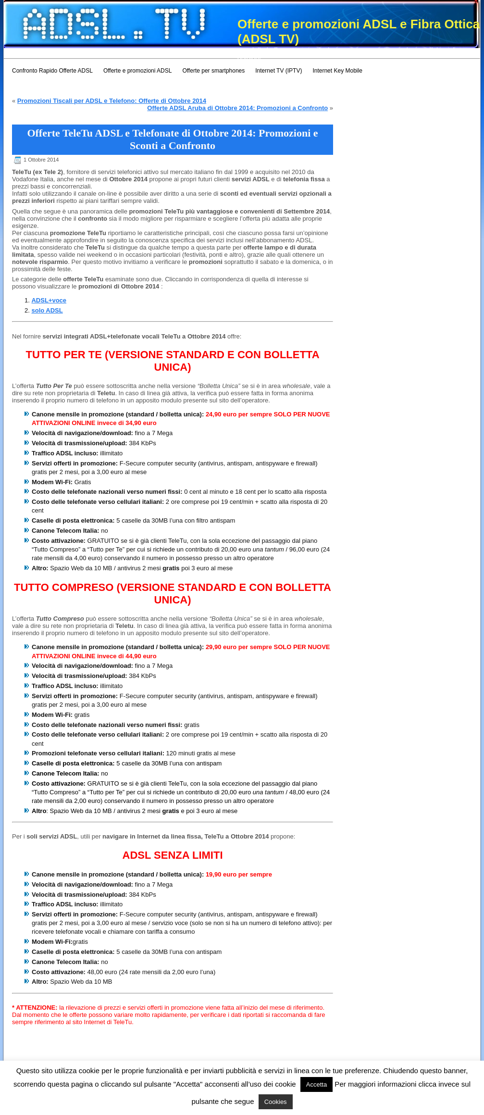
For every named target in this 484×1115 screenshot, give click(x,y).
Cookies (275, 1101)
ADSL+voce (48, 300)
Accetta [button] (316, 1084)
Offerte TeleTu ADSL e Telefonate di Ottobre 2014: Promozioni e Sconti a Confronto (172, 139)
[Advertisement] (179, 51)
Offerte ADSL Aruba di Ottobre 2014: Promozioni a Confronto (237, 108)
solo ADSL (46, 310)
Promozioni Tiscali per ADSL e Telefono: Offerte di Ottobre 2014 (111, 100)
